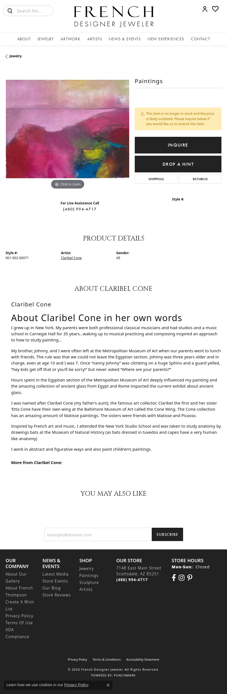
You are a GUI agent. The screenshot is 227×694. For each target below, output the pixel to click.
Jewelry (46, 39)
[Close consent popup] (108, 685)
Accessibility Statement (142, 659)
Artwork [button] (71, 39)
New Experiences (166, 39)
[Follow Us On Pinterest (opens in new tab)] (189, 577)
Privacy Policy (19, 615)
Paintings (89, 575)
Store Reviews (57, 595)
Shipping (156, 179)
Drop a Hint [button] (178, 164)
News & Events (125, 39)
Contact (200, 39)
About (24, 39)
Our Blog (52, 588)
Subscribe (167, 534)
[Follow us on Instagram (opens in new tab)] (181, 577)
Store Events (55, 581)
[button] (205, 9)
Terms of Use (19, 622)
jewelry (15, 56)
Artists (94, 39)
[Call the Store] (132, 579)
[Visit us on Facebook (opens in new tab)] (174, 577)
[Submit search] (10, 11)
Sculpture (89, 582)
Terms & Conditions (107, 659)
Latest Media (56, 574)
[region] (67, 129)
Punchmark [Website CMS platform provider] (125, 675)
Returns (200, 179)
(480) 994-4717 (79, 209)
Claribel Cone (71, 258)
